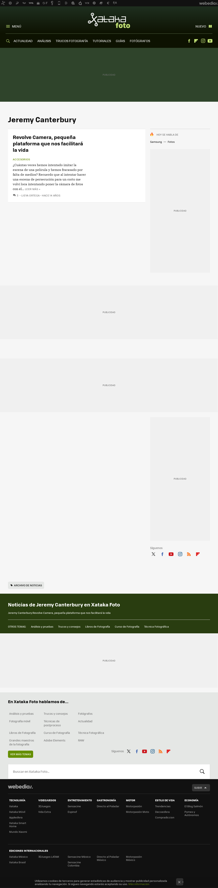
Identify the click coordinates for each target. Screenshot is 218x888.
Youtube (210, 40)
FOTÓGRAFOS (140, 40)
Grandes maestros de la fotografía (21, 742)
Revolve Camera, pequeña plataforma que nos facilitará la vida (48, 143)
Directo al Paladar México (108, 858)
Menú (16, 26)
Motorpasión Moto (137, 812)
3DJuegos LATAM (48, 856)
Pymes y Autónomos (191, 813)
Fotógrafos (85, 714)
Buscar (202, 771)
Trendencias (162, 806)
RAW (81, 740)
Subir (198, 787)
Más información (138, 884)
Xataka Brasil (17, 862)
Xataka (13, 806)
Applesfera (16, 817)
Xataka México (18, 856)
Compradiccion (164, 817)
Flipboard (196, 40)
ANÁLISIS (44, 40)
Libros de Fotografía (97, 626)
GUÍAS (120, 40)
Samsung (156, 142)
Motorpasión (134, 806)
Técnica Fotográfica (156, 626)
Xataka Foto (109, 20)
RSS (189, 553)
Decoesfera (162, 812)
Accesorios (21, 159)
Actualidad (85, 721)
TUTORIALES (102, 40)
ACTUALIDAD (23, 40)
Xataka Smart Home (17, 824)
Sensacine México (79, 856)
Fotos (171, 142)
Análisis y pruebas (42, 626)
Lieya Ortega (30, 195)
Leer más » (32, 189)
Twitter (153, 553)
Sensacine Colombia (74, 863)
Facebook (189, 40)
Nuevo (200, 26)
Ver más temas (20, 754)
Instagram (203, 40)
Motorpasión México (134, 858)
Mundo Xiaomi (18, 832)
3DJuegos (44, 806)
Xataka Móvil (17, 812)
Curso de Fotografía (127, 626)
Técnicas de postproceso (52, 723)
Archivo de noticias (28, 585)
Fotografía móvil (19, 721)
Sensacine (74, 806)
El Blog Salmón (193, 806)
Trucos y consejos (69, 626)
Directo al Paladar (108, 806)
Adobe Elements (54, 740)
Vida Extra (44, 812)
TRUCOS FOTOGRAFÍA (72, 40)
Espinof (72, 812)
